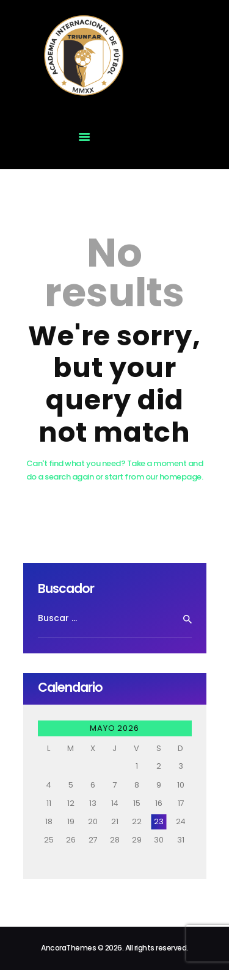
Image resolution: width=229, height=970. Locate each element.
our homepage (173, 477)
